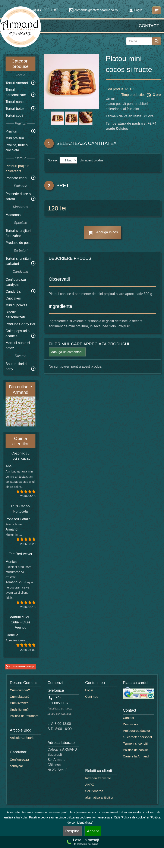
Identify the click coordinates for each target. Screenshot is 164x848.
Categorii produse (20, 63)
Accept (93, 831)
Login (135, 10)
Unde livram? (19, 709)
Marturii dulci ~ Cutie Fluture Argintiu (20, 622)
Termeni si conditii (135, 743)
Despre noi (131, 724)
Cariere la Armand (136, 756)
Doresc (53, 160)
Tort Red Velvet (20, 554)
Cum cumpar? (20, 690)
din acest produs (90, 160)
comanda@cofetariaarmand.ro (93, 10)
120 (53, 208)
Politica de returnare (24, 716)
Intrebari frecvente (98, 778)
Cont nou (91, 696)
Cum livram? (19, 703)
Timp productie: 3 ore (141, 95)
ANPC (89, 784)
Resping (72, 831)
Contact (149, 25)
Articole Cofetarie (22, 737)
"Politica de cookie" (133, 817)
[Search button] (156, 41)
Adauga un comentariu (67, 352)
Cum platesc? (19, 696)
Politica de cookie (135, 750)
